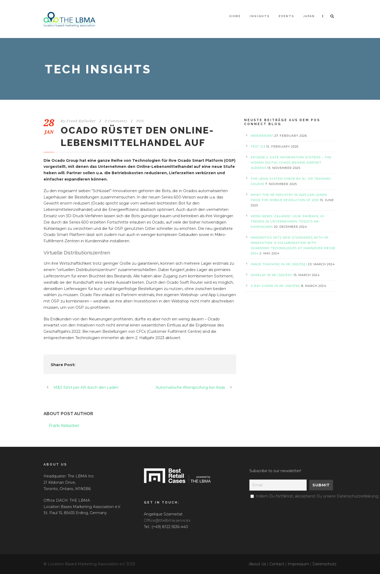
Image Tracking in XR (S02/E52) (279, 264)
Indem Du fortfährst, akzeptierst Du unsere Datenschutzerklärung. (317, 496)
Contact (276, 564)
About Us (257, 564)
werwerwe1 (262, 135)
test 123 (258, 146)
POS (140, 121)
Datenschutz (324, 564)
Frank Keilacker (81, 121)
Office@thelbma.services (167, 520)
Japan (309, 16)
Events (286, 16)
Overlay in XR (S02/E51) (271, 275)
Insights (260, 16)
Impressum (298, 564)
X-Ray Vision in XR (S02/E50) (275, 286)
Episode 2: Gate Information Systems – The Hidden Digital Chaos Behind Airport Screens (291, 162)
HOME (235, 16)
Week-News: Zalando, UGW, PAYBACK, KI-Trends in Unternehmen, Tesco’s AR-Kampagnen (288, 221)
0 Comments (116, 121)
